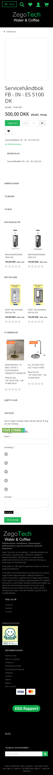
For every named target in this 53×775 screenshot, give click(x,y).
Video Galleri (10, 686)
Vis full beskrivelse (13, 144)
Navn (6, 436)
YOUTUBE (8, 612)
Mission (8, 683)
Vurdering (8, 447)
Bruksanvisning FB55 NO (13, 256)
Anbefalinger (11, 183)
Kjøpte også (10, 400)
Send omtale (13, 519)
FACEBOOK (9, 605)
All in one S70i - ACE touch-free (36, 366)
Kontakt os (9, 663)
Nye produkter (12, 222)
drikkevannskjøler (39, 583)
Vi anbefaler (11, 332)
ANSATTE (8, 680)
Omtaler (9, 413)
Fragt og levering (12, 659)
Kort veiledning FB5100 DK (14, 311)
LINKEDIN (8, 608)
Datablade (9, 673)
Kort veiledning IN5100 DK (37, 311)
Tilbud (8, 209)
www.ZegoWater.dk (10, 569)
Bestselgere (10, 277)
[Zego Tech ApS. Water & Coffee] (26, 16)
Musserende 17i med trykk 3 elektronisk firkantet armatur (15, 369)
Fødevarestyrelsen (11, 623)
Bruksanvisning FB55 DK (36, 256)
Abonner (45, 754)
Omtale (7, 497)
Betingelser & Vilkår (13, 666)
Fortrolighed (10, 656)
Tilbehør (9, 196)
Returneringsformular (14, 669)
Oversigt (8, 676)
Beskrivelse (13, 153)
